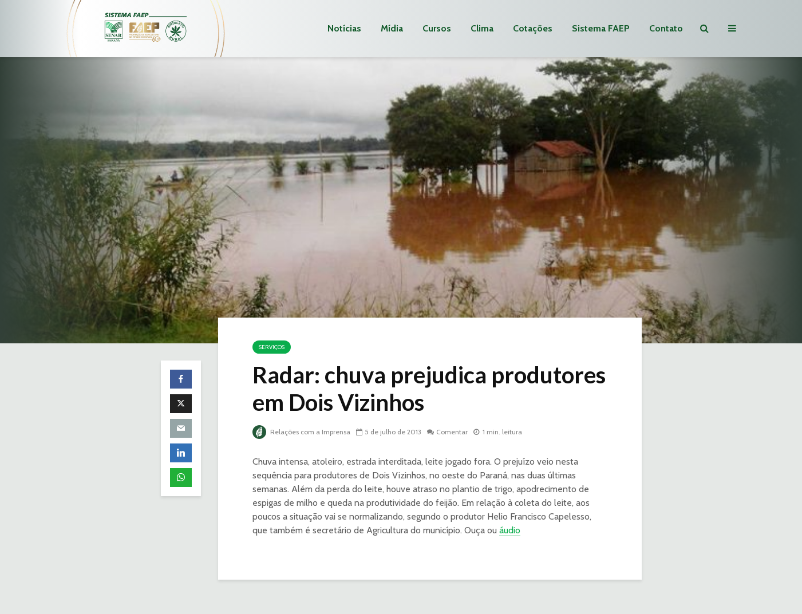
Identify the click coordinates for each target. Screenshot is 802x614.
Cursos (436, 28)
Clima (482, 28)
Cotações (532, 28)
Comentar (452, 431)
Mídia (392, 28)
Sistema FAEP (601, 28)
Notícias (344, 28)
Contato (666, 28)
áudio (509, 530)
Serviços (272, 347)
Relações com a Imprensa (301, 431)
